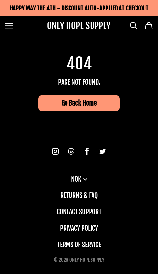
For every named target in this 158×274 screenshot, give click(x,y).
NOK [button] (79, 179)
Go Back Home (79, 103)
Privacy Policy (79, 228)
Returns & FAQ (79, 195)
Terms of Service (79, 245)
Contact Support (79, 212)
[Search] (134, 25)
